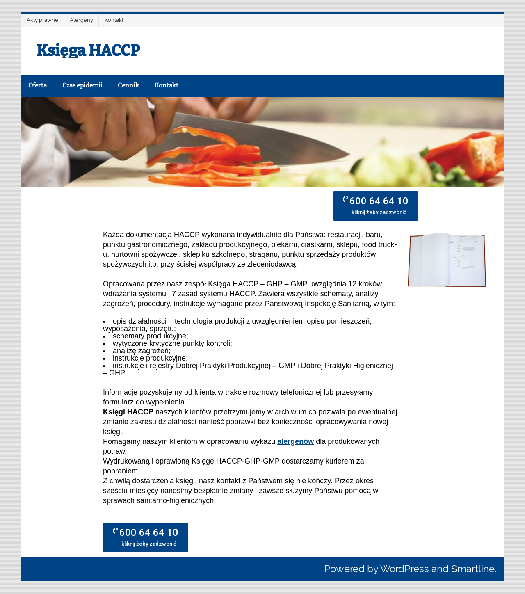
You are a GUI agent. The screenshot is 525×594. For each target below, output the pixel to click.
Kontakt (114, 20)
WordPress (404, 569)
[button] (375, 206)
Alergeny (81, 20)
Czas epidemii (82, 85)
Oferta (37, 85)
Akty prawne (42, 20)
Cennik (128, 85)
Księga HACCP (88, 50)
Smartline (473, 569)
